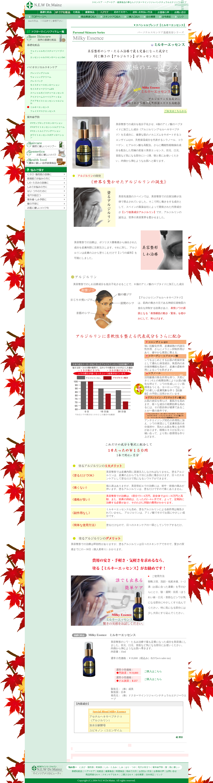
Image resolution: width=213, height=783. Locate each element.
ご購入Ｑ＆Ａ (127, 774)
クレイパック (36, 81)
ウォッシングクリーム (40, 77)
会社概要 (139, 774)
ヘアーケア (89, 771)
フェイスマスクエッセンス (42, 111)
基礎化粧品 (77, 771)
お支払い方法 (145, 771)
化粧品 (100, 771)
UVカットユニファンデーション (45, 131)
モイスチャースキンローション (45, 85)
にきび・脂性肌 (86, 767)
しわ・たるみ (110, 767)
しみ (121, 767)
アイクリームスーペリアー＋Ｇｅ (46, 97)
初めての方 (131, 771)
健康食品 (109, 771)
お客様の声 (159, 771)
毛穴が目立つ (144, 767)
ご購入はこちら (153, 671)
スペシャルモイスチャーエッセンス (47, 93)
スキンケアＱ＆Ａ (110, 774)
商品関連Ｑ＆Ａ (93, 774)
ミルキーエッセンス (39, 107)
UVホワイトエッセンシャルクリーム (47, 127)
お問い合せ (171, 771)
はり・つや (130, 767)
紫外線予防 (158, 767)
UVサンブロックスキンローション (46, 123)
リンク (159, 774)
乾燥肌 (99, 767)
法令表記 (150, 774)
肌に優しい (174, 767)
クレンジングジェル (39, 73)
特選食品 (120, 771)
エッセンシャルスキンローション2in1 (47, 57)
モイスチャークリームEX (42, 89)
